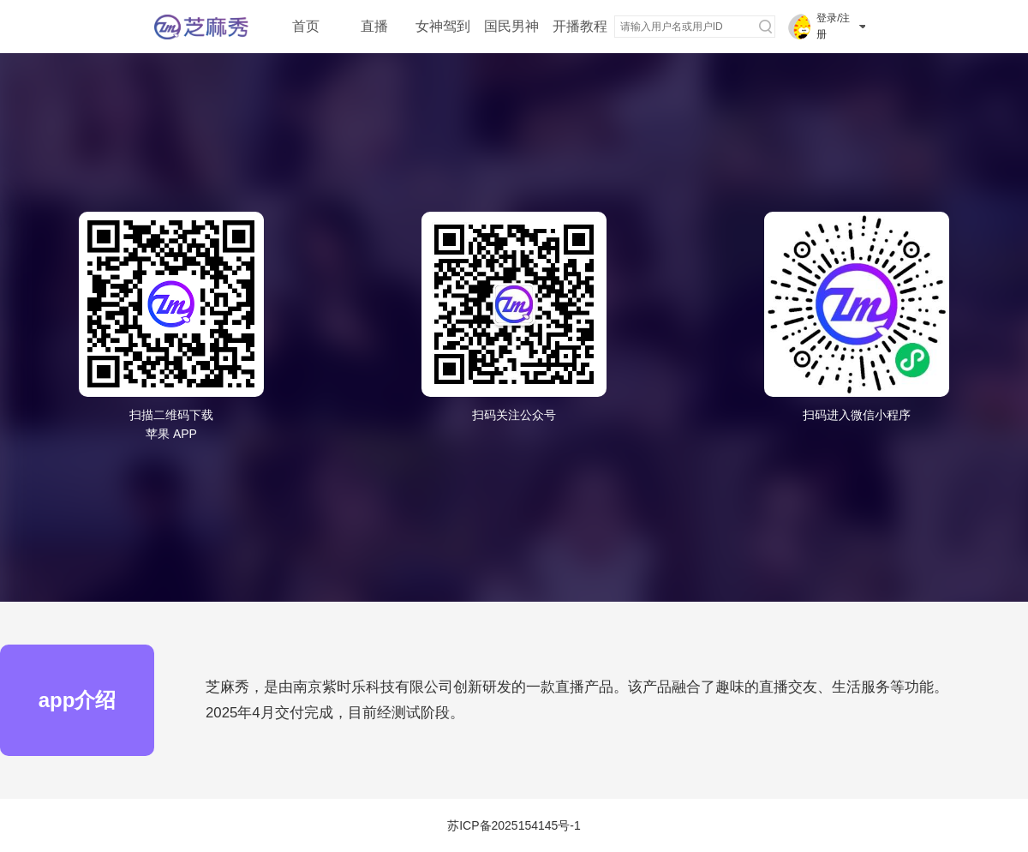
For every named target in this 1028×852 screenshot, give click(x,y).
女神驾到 (442, 26)
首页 (306, 26)
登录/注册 (833, 26)
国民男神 (511, 26)
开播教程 (580, 26)
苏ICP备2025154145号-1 (514, 825)
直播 (374, 26)
